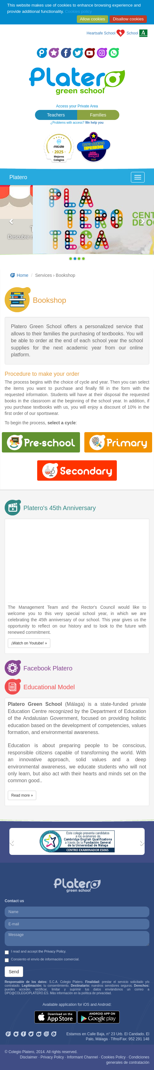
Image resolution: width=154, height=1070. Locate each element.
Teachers (56, 114)
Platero (18, 177)
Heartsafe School (101, 33)
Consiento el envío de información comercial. (42, 959)
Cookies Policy (113, 1057)
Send (14, 971)
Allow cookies (92, 19)
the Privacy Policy (51, 951)
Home (18, 275)
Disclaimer (28, 1057)
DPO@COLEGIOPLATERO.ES (26, 993)
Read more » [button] (22, 795)
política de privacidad (96, 993)
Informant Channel (82, 1057)
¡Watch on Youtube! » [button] (29, 643)
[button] (11, 224)
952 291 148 (138, 1039)
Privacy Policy (52, 1057)
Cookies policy (78, 11)
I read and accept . (35, 951)
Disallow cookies (128, 19)
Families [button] (98, 114)
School (132, 33)
